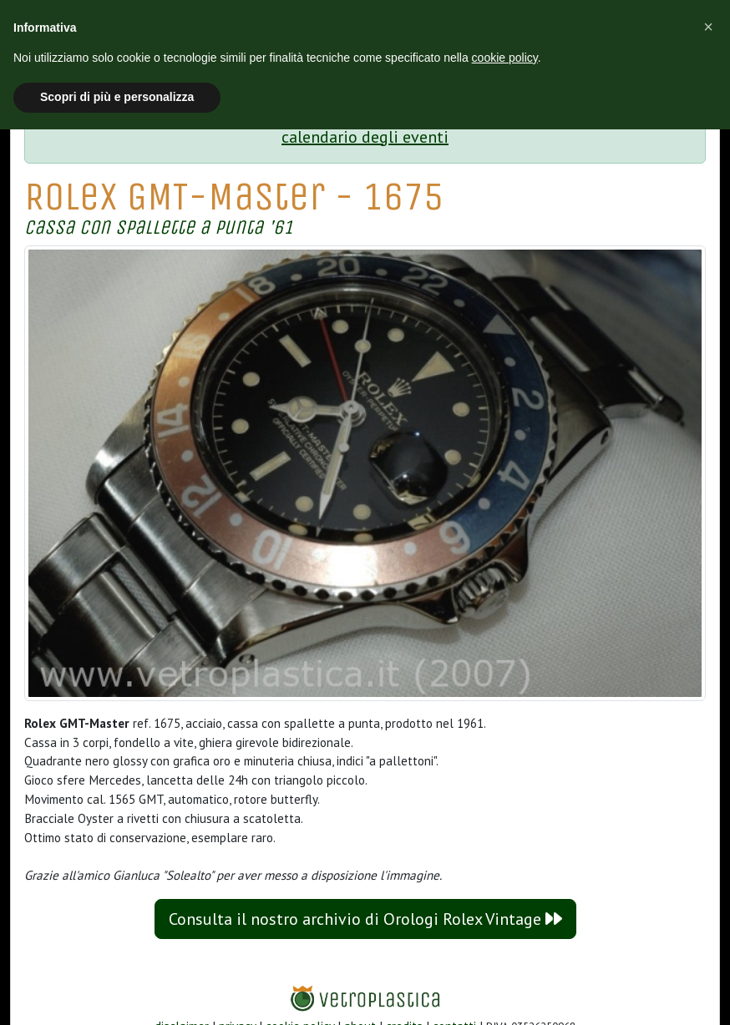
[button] (708, 26)
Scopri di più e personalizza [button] (117, 97)
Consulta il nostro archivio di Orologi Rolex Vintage (365, 919)
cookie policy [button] (505, 57)
